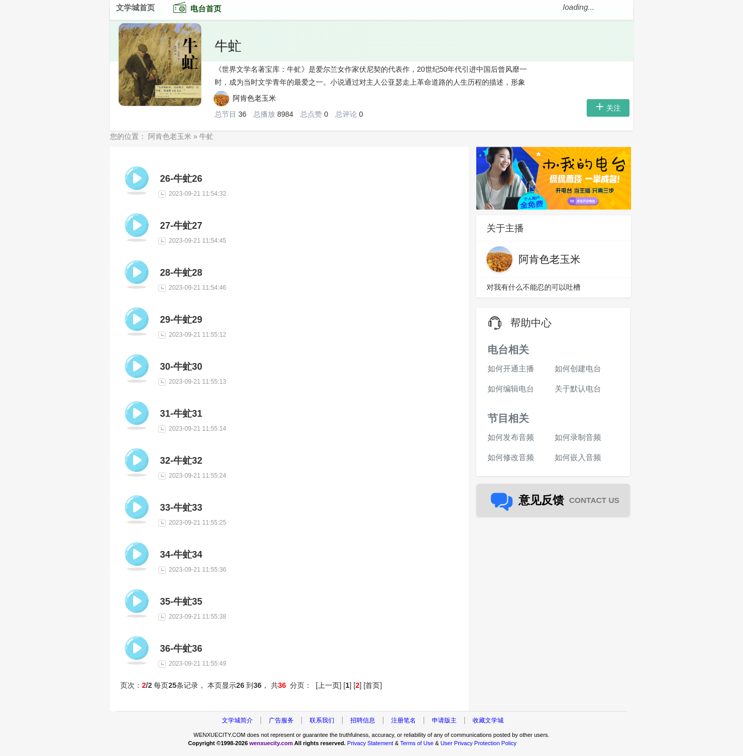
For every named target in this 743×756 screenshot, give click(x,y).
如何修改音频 (511, 457)
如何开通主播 (511, 368)
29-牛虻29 (181, 319)
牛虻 (228, 46)
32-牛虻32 (181, 460)
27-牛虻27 (181, 225)
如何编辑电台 (511, 388)
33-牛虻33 (181, 507)
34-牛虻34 (181, 554)
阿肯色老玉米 (245, 98)
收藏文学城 (488, 720)
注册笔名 (403, 720)
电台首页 (195, 7)
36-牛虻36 (181, 648)
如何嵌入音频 (578, 457)
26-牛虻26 (181, 179)
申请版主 (444, 720)
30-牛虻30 (181, 366)
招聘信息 (362, 720)
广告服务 (281, 720)
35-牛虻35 (181, 601)
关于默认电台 (578, 388)
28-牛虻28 (181, 272)
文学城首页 (135, 7)
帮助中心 (531, 322)
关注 (608, 108)
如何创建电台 (578, 368)
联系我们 (322, 720)
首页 (372, 685)
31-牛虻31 (181, 413)
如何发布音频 (511, 437)
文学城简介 (237, 720)
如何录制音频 (578, 437)
